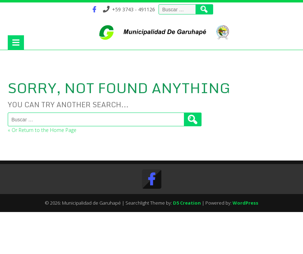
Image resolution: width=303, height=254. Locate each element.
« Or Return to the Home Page (42, 130)
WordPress (245, 203)
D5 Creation (187, 203)
